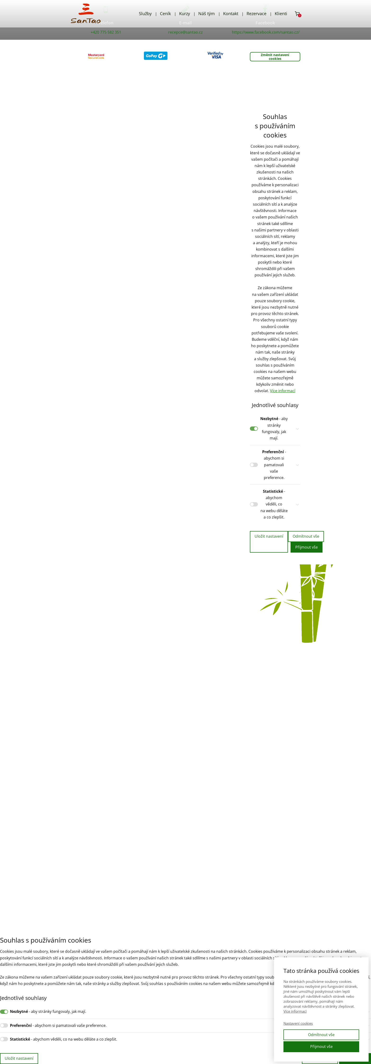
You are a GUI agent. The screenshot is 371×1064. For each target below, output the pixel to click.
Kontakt (230, 13)
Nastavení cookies (298, 1023)
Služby (145, 13)
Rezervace (256, 13)
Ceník (165, 13)
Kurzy (184, 13)
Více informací (282, 390)
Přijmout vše (306, 547)
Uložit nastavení (269, 536)
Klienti (281, 13)
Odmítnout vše (306, 536)
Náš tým (206, 13)
